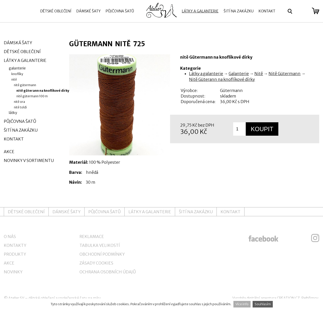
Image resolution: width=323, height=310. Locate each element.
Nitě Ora (19, 102)
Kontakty (15, 245)
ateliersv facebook (263, 238)
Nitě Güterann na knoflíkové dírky (222, 79)
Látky (13, 112)
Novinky (13, 271)
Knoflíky (17, 74)
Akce (9, 151)
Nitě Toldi (20, 107)
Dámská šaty (18, 42)
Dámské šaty (88, 11)
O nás (10, 236)
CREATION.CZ (288, 298)
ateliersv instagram (315, 238)
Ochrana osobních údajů (107, 271)
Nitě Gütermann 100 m (32, 96)
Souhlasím (263, 304)
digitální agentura (261, 298)
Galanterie (239, 73)
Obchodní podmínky (102, 254)
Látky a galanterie (200, 11)
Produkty (15, 254)
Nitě (258, 73)
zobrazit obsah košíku (315, 11)
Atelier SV (16, 298)
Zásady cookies (96, 263)
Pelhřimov (310, 298)
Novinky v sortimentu (29, 160)
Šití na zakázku (239, 11)
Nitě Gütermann (284, 73)
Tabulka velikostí (99, 245)
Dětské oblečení (55, 11)
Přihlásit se (302, 11)
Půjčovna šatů (120, 11)
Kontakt (267, 11)
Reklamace (91, 236)
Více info (242, 304)
